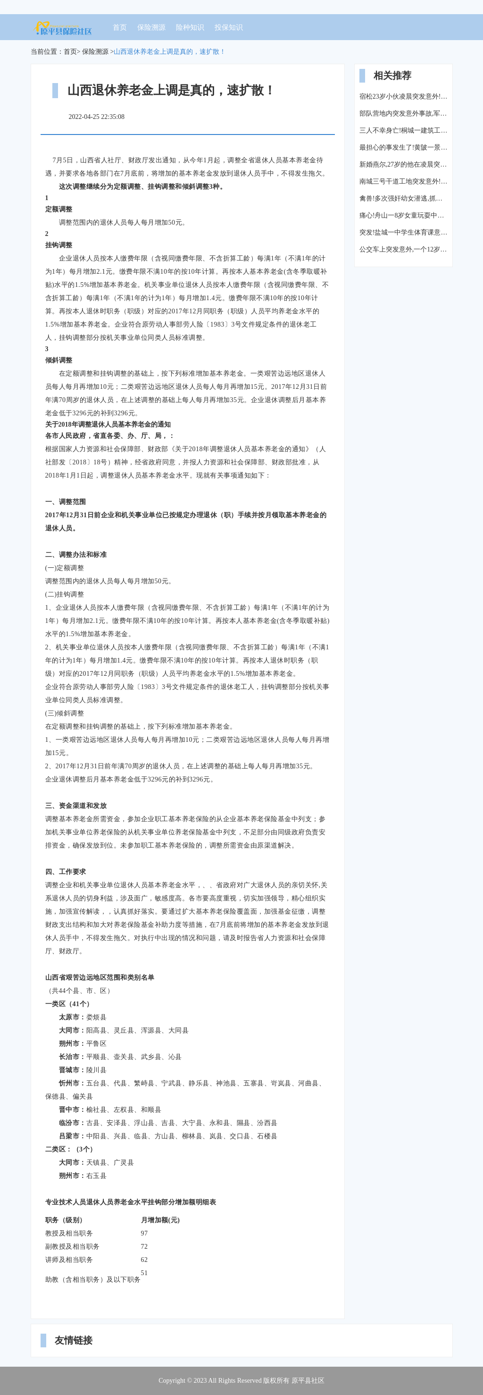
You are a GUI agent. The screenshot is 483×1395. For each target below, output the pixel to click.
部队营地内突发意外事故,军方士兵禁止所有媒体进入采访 (403, 113)
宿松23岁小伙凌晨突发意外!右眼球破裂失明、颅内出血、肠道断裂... (403, 96)
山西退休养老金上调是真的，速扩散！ (170, 51)
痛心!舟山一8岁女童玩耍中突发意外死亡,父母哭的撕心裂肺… (403, 215)
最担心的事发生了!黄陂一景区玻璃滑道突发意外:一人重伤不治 (403, 147)
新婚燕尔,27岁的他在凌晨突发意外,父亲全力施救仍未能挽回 (403, 164)
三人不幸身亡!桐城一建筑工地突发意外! (403, 130)
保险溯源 (151, 27)
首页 (120, 27)
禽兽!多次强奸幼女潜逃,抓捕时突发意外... (403, 198)
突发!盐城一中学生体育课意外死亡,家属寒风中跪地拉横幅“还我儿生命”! (403, 232)
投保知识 (229, 27)
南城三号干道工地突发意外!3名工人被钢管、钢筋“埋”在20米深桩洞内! (403, 181)
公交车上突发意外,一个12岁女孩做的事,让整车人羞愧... (403, 249)
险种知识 (190, 27)
